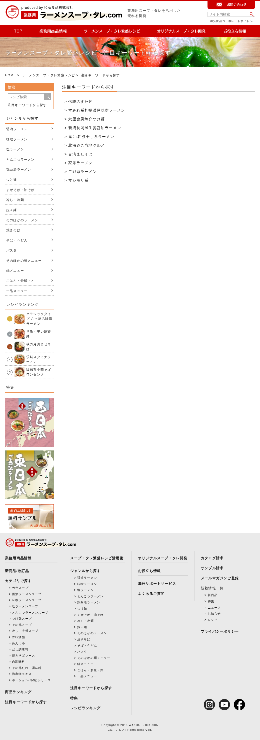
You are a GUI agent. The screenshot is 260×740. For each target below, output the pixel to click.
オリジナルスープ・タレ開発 (163, 558)
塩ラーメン (15, 149)
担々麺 (11, 210)
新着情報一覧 (212, 588)
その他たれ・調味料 (27, 668)
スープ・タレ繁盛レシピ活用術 (97, 558)
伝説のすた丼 (80, 101)
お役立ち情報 (149, 571)
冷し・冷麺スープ (25, 631)
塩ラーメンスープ (25, 606)
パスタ (11, 250)
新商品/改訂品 (17, 571)
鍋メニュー (15, 271)
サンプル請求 (212, 568)
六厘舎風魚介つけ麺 (86, 119)
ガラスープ (20, 588)
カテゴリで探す (18, 581)
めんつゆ (18, 643)
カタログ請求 (212, 558)
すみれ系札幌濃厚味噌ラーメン (96, 110)
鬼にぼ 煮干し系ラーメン (91, 136)
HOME (10, 75)
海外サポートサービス (157, 584)
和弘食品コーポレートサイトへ (231, 21)
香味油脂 (18, 637)
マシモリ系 (78, 180)
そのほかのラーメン (22, 220)
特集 (74, 698)
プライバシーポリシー (220, 631)
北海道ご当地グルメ (86, 145)
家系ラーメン (80, 163)
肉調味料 (18, 661)
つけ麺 (11, 179)
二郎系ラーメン (82, 171)
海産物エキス (22, 674)
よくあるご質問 (151, 594)
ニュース (214, 607)
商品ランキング (18, 692)
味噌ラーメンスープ (27, 600)
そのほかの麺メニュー (24, 261)
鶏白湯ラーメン (18, 169)
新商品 (213, 595)
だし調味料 (20, 649)
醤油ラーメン (17, 129)
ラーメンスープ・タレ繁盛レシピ (48, 75)
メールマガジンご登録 (220, 578)
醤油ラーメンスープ (27, 594)
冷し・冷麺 (15, 200)
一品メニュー (17, 291)
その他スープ (22, 625)
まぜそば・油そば (20, 190)
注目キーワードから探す (27, 105)
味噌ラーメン (17, 139)
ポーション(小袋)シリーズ (31, 680)
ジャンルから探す (85, 571)
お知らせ (214, 613)
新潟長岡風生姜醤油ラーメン (94, 128)
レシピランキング (85, 708)
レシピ (213, 620)
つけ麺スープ (22, 618)
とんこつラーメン (20, 159)
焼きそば (13, 230)
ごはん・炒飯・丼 (20, 281)
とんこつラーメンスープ (30, 612)
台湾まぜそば (80, 154)
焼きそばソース (23, 655)
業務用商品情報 (18, 558)
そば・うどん (17, 240)
